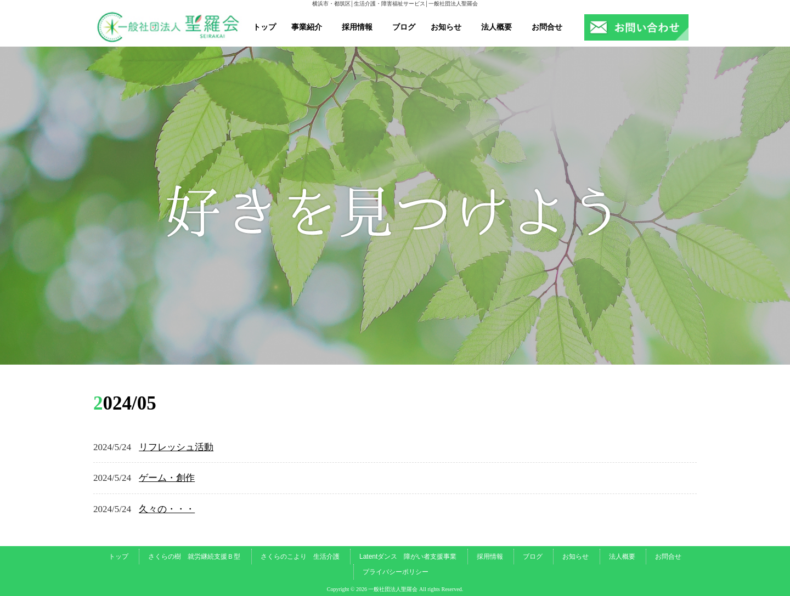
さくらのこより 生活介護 (300, 556)
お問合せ (547, 26)
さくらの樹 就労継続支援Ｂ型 (194, 556)
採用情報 (357, 26)
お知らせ (446, 26)
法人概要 (496, 26)
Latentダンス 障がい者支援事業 (407, 556)
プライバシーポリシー (395, 572)
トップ (264, 26)
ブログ (403, 26)
